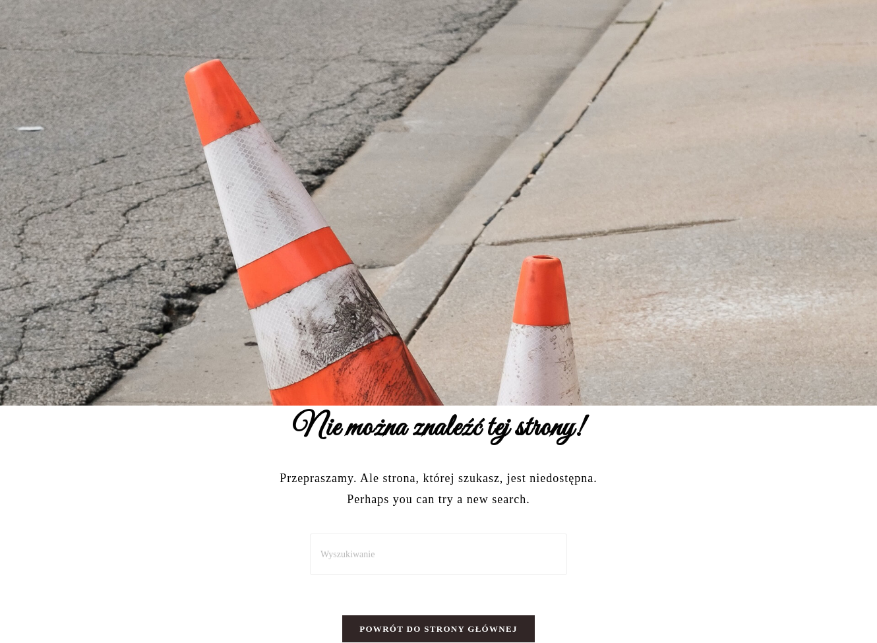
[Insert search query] (438, 554)
